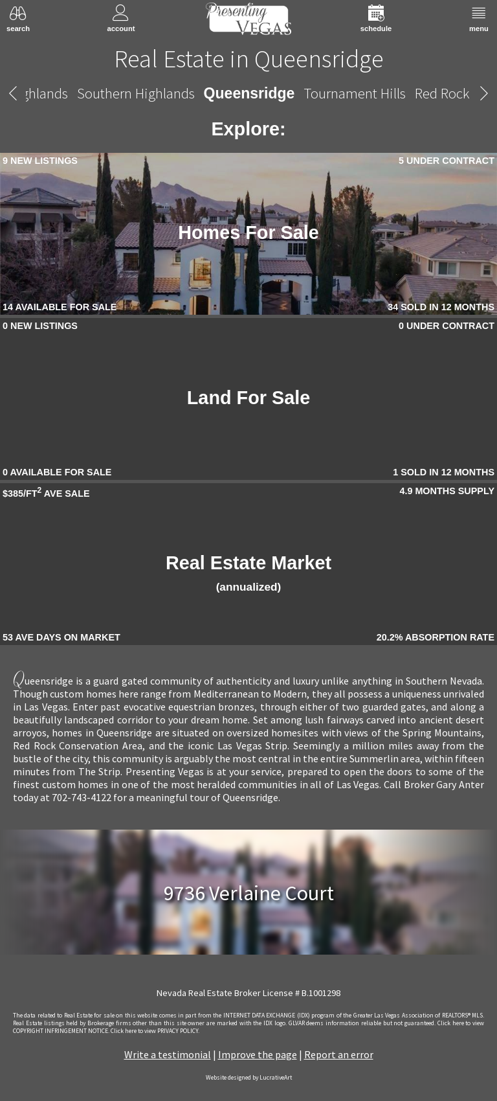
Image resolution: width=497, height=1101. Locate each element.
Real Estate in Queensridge (249, 58)
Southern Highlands (136, 93)
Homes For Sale (248, 232)
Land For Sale (248, 397)
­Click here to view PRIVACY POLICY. (155, 1031)
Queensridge (249, 93)
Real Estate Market (248, 572)
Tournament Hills (355, 93)
